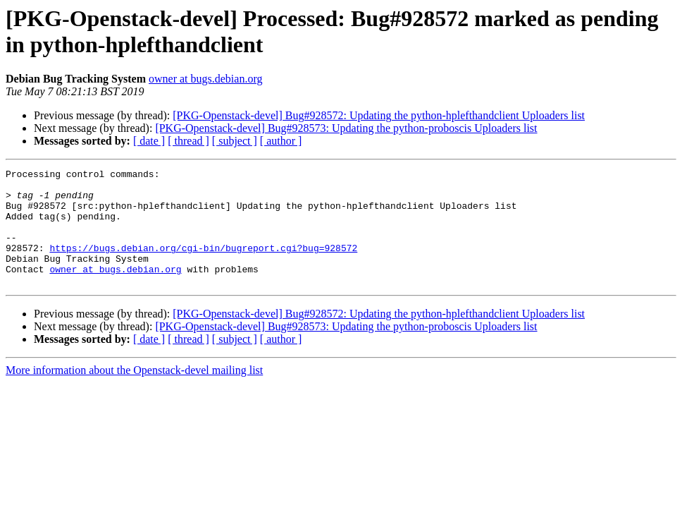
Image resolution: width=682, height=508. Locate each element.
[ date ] (149, 141)
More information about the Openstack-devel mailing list (134, 393)
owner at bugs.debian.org (205, 79)
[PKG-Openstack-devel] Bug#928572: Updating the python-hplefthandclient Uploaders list (379, 115)
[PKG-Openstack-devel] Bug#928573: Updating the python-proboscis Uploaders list (346, 128)
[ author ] (281, 141)
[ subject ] (234, 141)
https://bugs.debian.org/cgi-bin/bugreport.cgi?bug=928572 (203, 264)
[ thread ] (188, 141)
